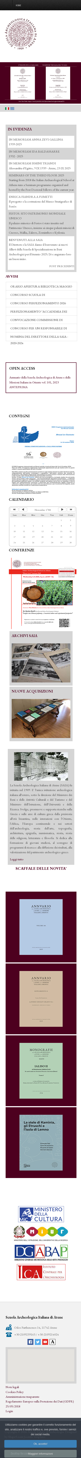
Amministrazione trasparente (22, 1396)
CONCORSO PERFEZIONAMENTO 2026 (38, 303)
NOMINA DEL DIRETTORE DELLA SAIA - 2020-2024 (39, 337)
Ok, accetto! (40, 1452)
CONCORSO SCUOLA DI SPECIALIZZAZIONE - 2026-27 (30, 296)
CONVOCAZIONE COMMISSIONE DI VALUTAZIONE (36, 321)
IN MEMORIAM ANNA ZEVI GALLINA (36, 139)
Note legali (12, 1387)
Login (9, 1411)
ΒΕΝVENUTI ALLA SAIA (26, 240)
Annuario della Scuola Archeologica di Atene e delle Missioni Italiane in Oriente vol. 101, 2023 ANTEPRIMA (40, 382)
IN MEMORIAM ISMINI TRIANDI (32, 163)
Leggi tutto (17, 859)
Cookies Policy (15, 1392)
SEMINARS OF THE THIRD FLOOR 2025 (36, 175)
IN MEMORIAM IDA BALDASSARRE (34, 151)
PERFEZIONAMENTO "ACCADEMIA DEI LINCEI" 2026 (38, 312)
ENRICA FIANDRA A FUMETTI (30, 197)
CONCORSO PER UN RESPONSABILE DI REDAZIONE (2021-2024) (38, 329)
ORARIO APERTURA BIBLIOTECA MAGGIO (41, 286)
